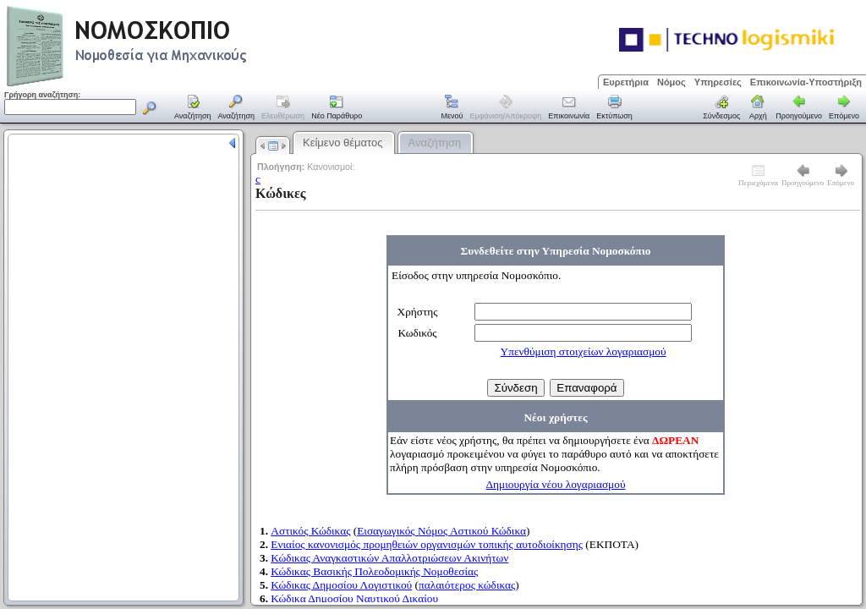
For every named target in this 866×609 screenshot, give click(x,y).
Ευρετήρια (626, 82)
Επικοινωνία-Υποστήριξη (806, 82)
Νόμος (671, 82)
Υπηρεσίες (718, 82)
